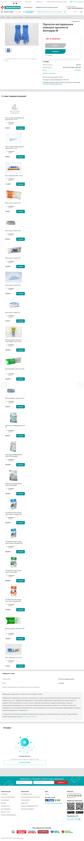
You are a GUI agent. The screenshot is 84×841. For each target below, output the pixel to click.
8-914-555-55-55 (47, 84)
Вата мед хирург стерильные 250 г (14, 369)
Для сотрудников (5, 809)
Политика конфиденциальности (29, 806)
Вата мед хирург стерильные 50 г (14, 398)
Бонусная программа (76, 1)
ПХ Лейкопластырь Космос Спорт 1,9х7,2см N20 (13, 571)
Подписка (55, 45)
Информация (39, 1)
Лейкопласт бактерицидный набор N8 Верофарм (13, 484)
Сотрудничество (5, 806)
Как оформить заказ (16, 1)
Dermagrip (78, 70)
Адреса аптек (28, 1)
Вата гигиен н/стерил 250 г (13, 258)
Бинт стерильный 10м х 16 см (13, 175)
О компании (4, 1)
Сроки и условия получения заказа (30, 797)
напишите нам (58, 84)
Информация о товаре (8, 673)
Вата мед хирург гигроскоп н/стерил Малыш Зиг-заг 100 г (13, 340)
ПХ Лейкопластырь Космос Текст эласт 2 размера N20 (13, 600)
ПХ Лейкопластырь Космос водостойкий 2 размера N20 (13, 513)
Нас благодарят (5, 800)
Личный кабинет (25, 800)
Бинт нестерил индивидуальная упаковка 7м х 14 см (14, 118)
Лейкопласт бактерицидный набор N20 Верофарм (13, 455)
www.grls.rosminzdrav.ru (30, 716)
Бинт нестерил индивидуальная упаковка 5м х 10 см (14, 147)
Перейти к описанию (49, 73)
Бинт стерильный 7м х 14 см (13, 657)
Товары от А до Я (5, 812)
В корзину (20, 128)
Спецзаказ (55, 51)
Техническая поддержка (27, 809)
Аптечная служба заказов (8, 797)
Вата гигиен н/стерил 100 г (13, 203)
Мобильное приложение (74, 801)
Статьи (47, 794)
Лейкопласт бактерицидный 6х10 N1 (15, 426)
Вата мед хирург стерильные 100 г (14, 629)
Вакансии (3, 803)
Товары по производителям (8, 815)
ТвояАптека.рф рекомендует (28, 12)
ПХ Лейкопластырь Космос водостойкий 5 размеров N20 (14, 542)
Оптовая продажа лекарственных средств (56, 1)
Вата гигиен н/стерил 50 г (12, 312)
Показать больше (24, 762)
